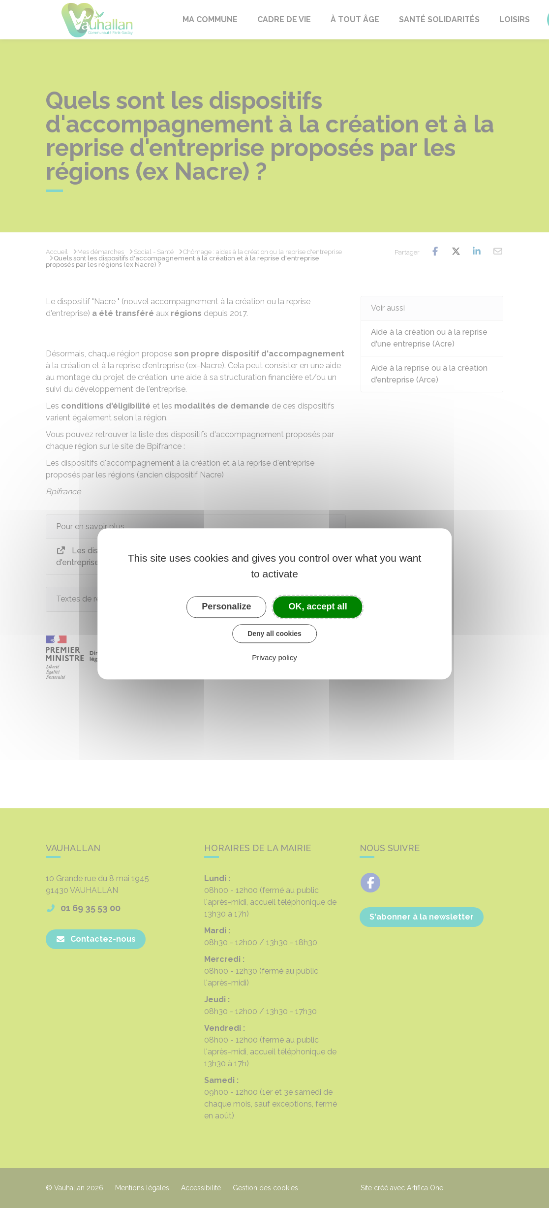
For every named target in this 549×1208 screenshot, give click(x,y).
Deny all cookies (274, 633)
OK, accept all (318, 606)
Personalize (226, 606)
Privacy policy (274, 658)
